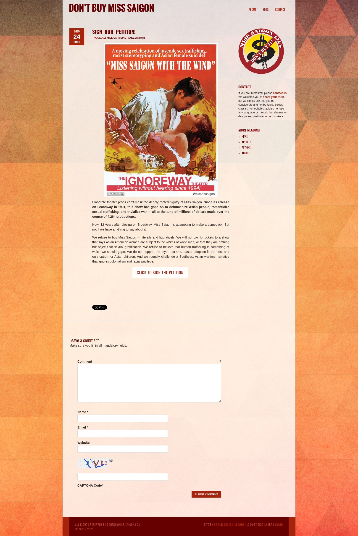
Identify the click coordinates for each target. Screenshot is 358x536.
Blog (265, 9)
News (245, 136)
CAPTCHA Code (89, 485)
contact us (280, 93)
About (252, 9)
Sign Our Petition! (113, 31)
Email (82, 427)
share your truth (273, 97)
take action (136, 37)
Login (279, 524)
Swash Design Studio (229, 524)
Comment (149, 361)
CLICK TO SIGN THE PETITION (160, 272)
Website (83, 443)
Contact (280, 9)
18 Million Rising (114, 37)
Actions (246, 147)
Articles (246, 142)
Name (82, 412)
